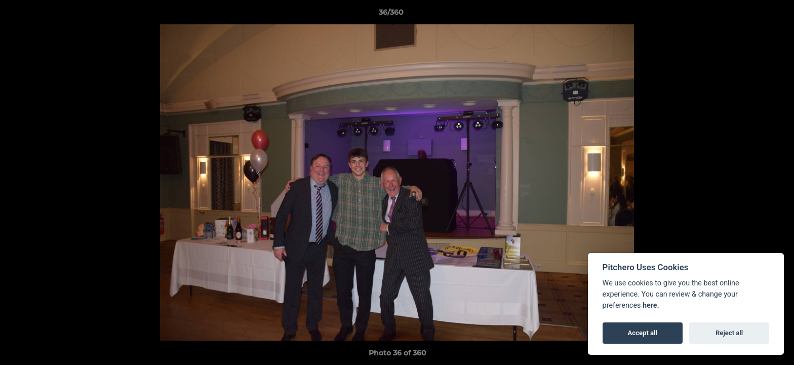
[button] (751, 14)
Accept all (642, 333)
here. (651, 305)
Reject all (729, 333)
